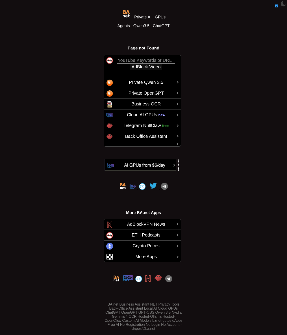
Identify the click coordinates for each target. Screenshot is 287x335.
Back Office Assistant (146, 136)
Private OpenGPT (146, 93)
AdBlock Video (146, 66)
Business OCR (146, 103)
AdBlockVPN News (146, 224)
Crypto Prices (146, 245)
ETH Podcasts (146, 234)
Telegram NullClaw (146, 125)
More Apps (146, 256)
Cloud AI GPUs (146, 114)
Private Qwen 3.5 (146, 82)
